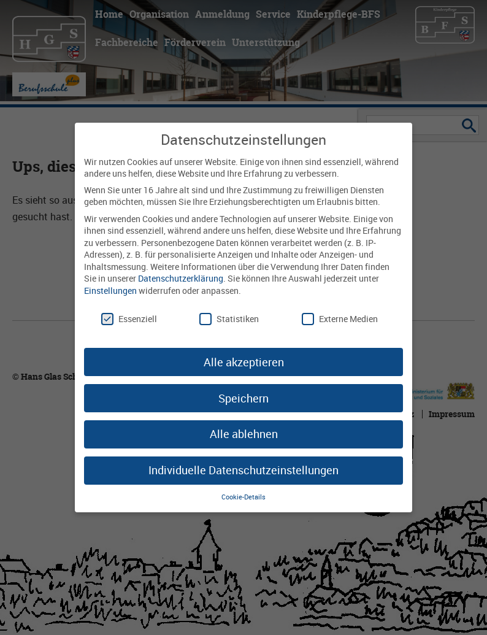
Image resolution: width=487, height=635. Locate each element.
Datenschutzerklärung (180, 278)
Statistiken (229, 319)
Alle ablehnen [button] (244, 433)
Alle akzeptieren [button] (244, 362)
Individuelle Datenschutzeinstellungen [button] (243, 470)
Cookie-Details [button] (243, 497)
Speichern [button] (243, 398)
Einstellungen (110, 290)
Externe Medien (340, 319)
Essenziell (129, 319)
